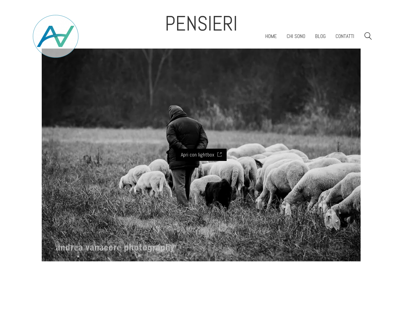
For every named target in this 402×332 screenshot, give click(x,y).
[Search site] (368, 36)
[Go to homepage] (55, 36)
